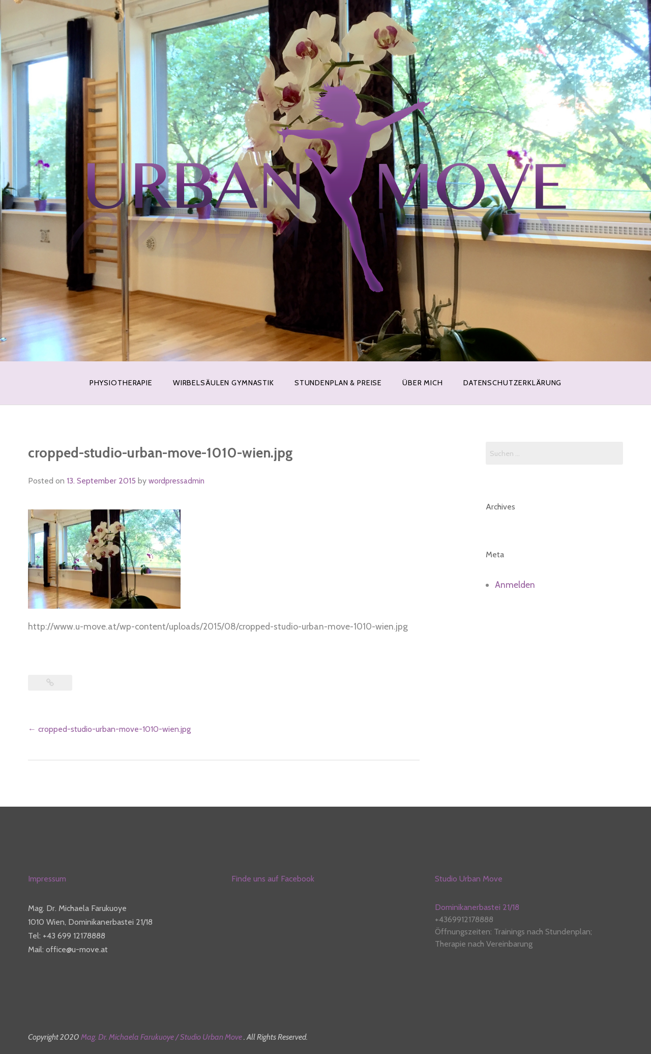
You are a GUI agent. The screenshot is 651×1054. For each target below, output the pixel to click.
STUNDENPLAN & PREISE (338, 382)
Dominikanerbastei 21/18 (477, 907)
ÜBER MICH (422, 382)
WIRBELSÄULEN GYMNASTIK (223, 382)
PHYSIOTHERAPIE (121, 382)
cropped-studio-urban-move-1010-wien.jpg (109, 729)
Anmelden (515, 584)
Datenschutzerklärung (512, 382)
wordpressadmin (176, 481)
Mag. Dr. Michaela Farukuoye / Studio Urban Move (162, 1037)
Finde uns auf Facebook (272, 879)
